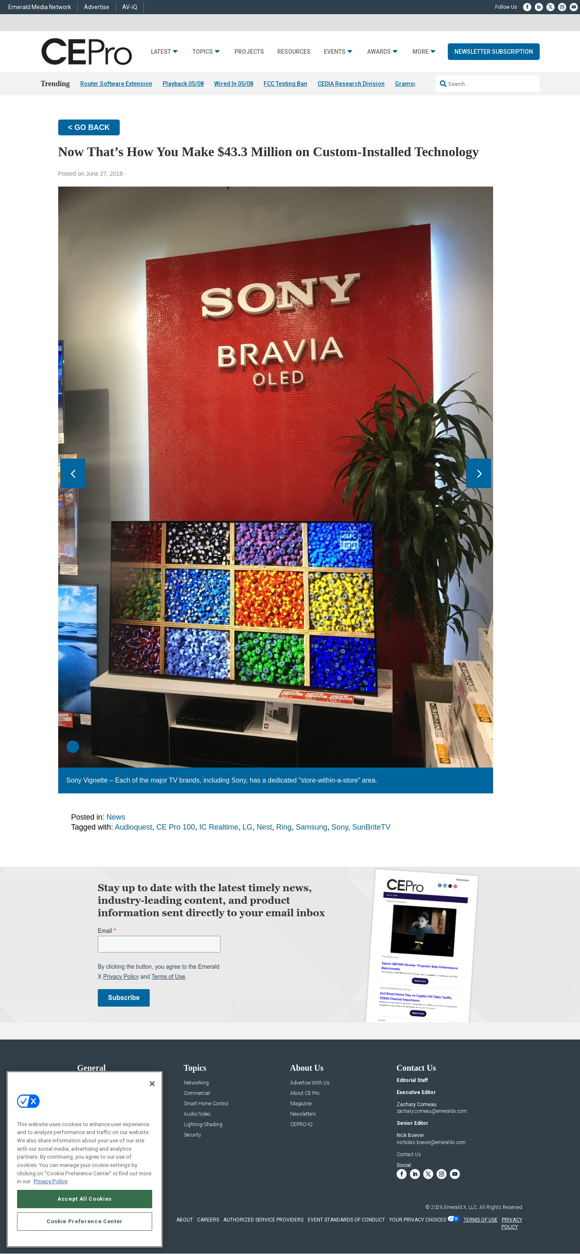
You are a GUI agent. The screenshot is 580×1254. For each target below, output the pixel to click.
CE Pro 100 (175, 827)
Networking (196, 1083)
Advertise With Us (310, 1083)
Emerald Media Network (39, 7)
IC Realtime (218, 827)
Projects (249, 52)
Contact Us (409, 1154)
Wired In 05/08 (233, 83)
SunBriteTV (371, 827)
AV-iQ (129, 7)
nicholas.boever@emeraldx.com (431, 1142)
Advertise (96, 7)
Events (335, 52)
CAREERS (208, 1220)
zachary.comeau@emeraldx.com (432, 1111)
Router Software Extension (116, 83)
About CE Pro (304, 1093)
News (115, 817)
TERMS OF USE (481, 1220)
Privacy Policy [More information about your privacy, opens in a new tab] (50, 1181)
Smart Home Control (206, 1104)
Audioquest (133, 827)
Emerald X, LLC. (461, 1207)
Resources (294, 52)
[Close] (152, 1084)
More (420, 52)
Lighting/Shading (203, 1124)
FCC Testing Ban (285, 83)
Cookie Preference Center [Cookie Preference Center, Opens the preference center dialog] (85, 1221)
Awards (379, 52)
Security (192, 1135)
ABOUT (184, 1220)
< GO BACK (89, 127)
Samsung (311, 827)
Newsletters (303, 1114)
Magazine (300, 1104)
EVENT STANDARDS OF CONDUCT (346, 1220)
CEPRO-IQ (301, 1124)
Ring (283, 827)
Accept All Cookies (84, 1199)
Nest (264, 827)
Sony (339, 827)
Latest (161, 52)
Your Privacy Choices (417, 1220)
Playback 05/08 (183, 83)
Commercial (197, 1093)
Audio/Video (197, 1114)
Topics (203, 52)
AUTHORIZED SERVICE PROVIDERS (263, 1220)
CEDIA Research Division (351, 83)
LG (247, 827)
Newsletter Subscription (493, 51)
